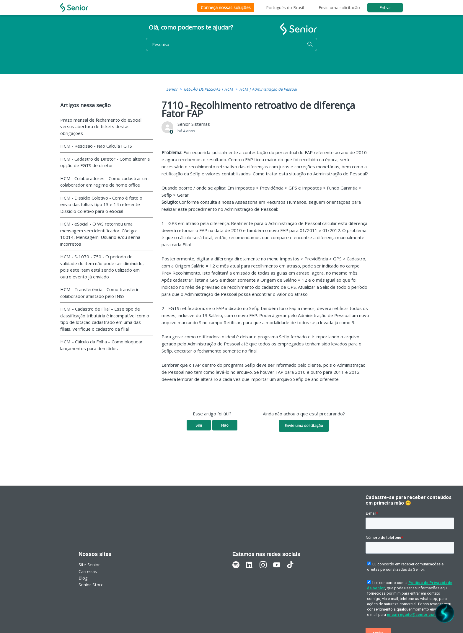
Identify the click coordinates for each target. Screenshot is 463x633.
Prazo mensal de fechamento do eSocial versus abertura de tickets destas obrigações (100, 126)
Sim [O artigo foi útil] (198, 425)
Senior (171, 89)
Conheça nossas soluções (226, 7)
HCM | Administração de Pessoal (268, 89)
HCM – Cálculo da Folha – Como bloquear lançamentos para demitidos (101, 345)
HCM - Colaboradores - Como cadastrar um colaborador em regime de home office (104, 181)
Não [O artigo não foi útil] (225, 425)
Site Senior (89, 564)
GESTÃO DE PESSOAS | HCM (208, 89)
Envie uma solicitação (339, 7)
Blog (83, 578)
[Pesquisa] (231, 44)
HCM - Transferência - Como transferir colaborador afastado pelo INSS (99, 292)
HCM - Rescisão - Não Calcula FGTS (96, 146)
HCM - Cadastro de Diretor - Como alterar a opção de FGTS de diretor (105, 162)
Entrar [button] (385, 7)
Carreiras (88, 571)
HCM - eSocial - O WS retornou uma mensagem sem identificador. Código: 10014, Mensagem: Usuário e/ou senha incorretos (100, 234)
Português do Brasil (285, 7)
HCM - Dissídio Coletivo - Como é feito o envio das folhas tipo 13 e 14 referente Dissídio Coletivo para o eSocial (101, 204)
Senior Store (91, 585)
